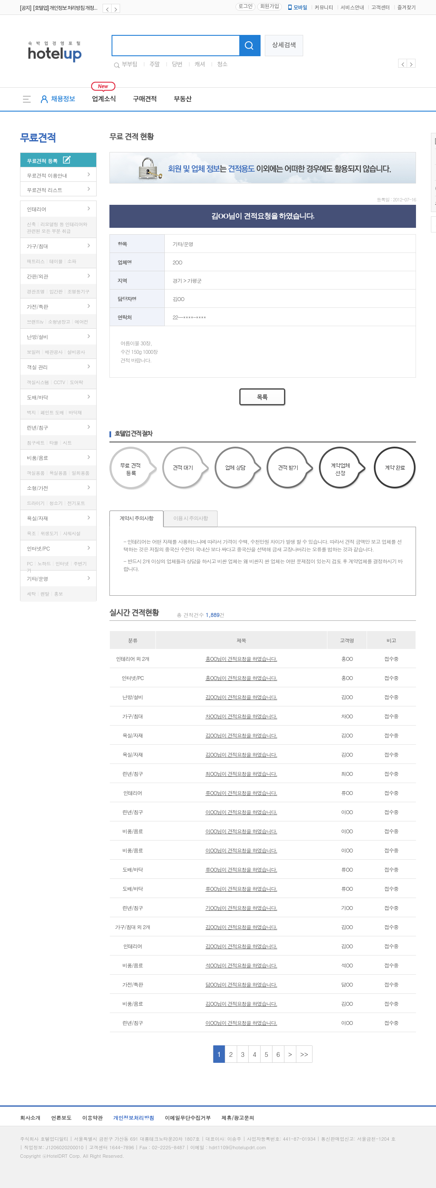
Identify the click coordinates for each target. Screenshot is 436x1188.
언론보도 (61, 1117)
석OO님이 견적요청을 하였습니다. (241, 965)
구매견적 (145, 99)
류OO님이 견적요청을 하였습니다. (241, 792)
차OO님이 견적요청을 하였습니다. (241, 716)
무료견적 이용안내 (47, 175)
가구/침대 (37, 246)
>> (304, 1054)
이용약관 (92, 1117)
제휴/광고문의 (237, 1117)
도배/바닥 (37, 397)
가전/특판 (37, 306)
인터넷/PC (38, 548)
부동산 (183, 99)
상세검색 (284, 45)
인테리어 (36, 208)
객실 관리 (37, 366)
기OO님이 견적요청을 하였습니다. (241, 907)
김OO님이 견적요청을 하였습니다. (241, 696)
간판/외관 (37, 276)
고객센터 (380, 8)
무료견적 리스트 (44, 189)
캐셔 (200, 64)
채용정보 (63, 99)
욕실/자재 (37, 518)
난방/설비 (37, 336)
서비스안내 (352, 8)
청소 (222, 64)
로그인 (245, 6)
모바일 (297, 8)
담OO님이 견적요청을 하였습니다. (241, 984)
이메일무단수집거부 (188, 1117)
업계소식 (104, 99)
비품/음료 (37, 457)
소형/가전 (37, 487)
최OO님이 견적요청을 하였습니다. (241, 773)
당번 (177, 64)
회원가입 (269, 6)
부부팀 (129, 64)
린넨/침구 (37, 427)
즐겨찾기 (406, 8)
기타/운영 (37, 578)
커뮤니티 (324, 8)
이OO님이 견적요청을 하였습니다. (241, 811)
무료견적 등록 (42, 160)
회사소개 (30, 1117)
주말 (154, 64)
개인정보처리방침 (133, 1117)
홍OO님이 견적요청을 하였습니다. (241, 658)
